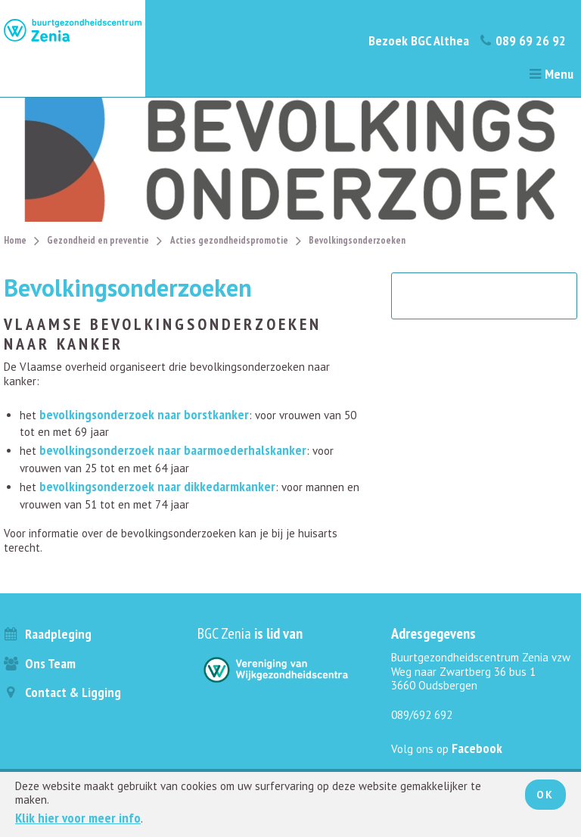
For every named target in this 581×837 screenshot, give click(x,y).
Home (15, 240)
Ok (545, 794)
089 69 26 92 (522, 40)
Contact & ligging (62, 692)
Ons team (40, 663)
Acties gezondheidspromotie (229, 240)
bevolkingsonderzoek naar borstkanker (144, 414)
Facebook (477, 748)
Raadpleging (48, 634)
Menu (550, 73)
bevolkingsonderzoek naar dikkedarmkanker (157, 486)
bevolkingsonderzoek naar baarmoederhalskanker (172, 450)
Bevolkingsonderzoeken (357, 240)
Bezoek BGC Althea (418, 40)
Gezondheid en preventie (98, 240)
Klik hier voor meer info (78, 817)
